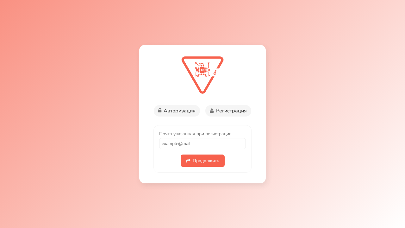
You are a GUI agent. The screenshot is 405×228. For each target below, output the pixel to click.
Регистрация (228, 110)
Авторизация (177, 110)
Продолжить (202, 161)
